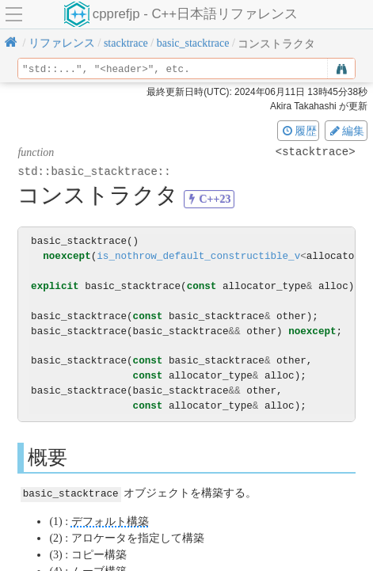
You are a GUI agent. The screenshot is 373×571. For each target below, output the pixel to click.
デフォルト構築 (110, 521)
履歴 (298, 130)
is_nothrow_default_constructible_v (198, 256)
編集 (346, 130)
